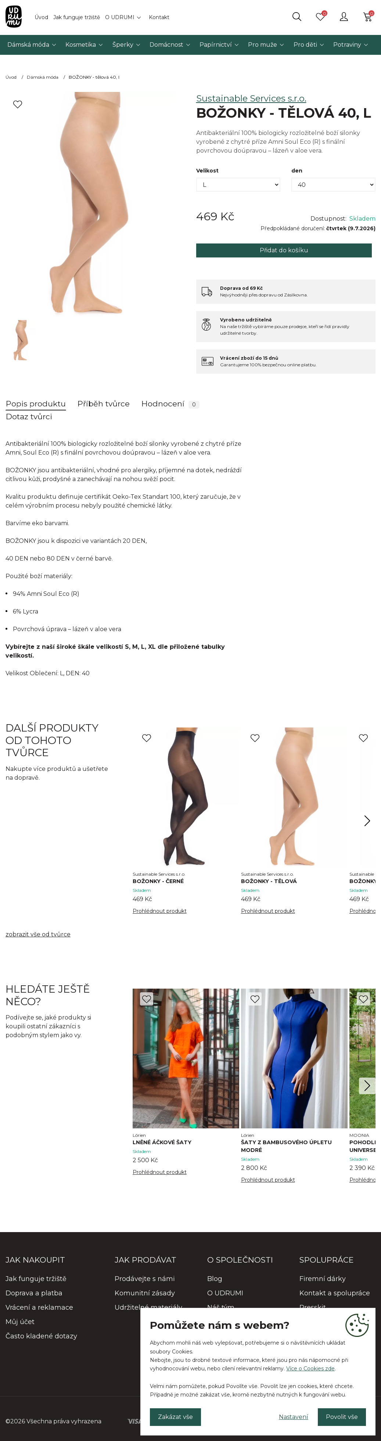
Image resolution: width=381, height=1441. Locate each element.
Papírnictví (216, 44)
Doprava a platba (34, 1293)
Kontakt (159, 17)
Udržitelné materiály (148, 1307)
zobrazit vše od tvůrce (38, 934)
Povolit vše (342, 1416)
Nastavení (293, 1416)
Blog (214, 1279)
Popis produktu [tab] (36, 403)
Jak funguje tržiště (76, 17)
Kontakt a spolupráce (334, 1293)
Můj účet (20, 1322)
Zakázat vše (175, 1416)
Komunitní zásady (145, 1293)
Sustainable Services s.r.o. (251, 98)
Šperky (122, 44)
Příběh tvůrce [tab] (104, 403)
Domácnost (166, 44)
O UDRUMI (119, 17)
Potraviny (347, 44)
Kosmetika (80, 44)
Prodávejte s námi (145, 1279)
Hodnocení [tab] (170, 404)
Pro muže (262, 44)
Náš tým (220, 1307)
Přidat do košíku (284, 250)
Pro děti (305, 44)
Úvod (41, 17)
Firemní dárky (322, 1279)
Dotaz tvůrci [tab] (29, 416)
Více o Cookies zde (310, 1368)
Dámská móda (28, 44)
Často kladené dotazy (41, 1336)
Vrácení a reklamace (39, 1307)
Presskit (312, 1307)
